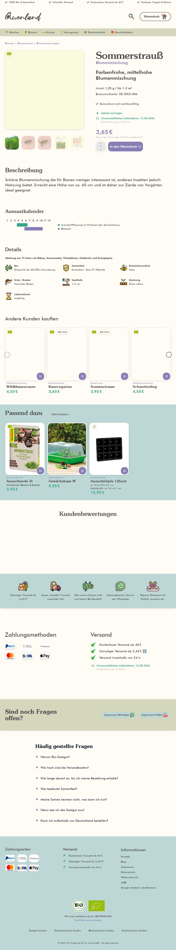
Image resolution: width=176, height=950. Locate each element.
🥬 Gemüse (12, 32)
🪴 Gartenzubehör (95, 32)
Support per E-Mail (154, 715)
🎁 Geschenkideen (122, 32)
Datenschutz (128, 872)
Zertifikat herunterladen (88, 920)
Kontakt (125, 856)
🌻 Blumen (30, 32)
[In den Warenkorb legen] (40, 376)
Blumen (9, 43)
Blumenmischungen (48, 43)
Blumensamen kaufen (101, 930)
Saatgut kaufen (38, 930)
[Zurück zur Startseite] (23, 16)
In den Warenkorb (125, 146)
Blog (123, 861)
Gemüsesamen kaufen (67, 930)
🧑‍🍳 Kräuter (48, 32)
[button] (131, 137)
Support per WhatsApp (119, 715)
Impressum (127, 866)
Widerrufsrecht (129, 877)
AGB (123, 882)
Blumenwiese (25, 43)
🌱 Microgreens (69, 32)
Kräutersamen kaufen (134, 930)
